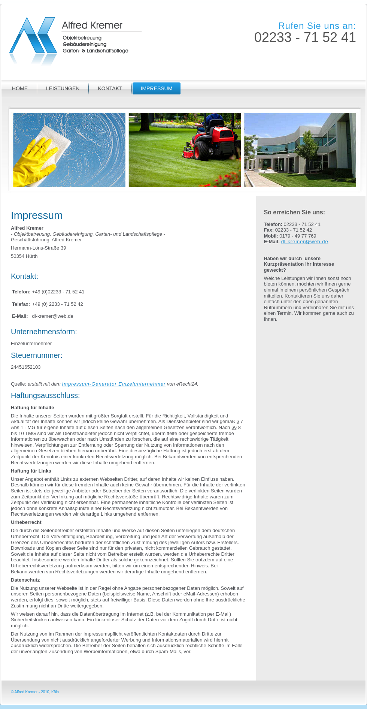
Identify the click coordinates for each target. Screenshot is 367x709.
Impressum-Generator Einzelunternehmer (114, 384)
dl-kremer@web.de (304, 241)
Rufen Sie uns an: (317, 26)
